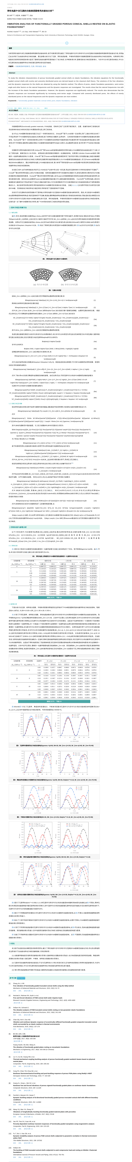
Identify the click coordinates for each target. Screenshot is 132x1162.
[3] (9, 1007)
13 (72, 463)
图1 (15, 216)
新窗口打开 (50, 597)
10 (73, 185)
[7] (9, 1071)
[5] (9, 1034)
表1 (13, 549)
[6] (9, 1057)
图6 (13, 927)
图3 (13, 707)
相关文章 (24, 108)
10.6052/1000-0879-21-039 (36, 4)
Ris (34, 108)
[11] (10, 1121)
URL (19, 991)
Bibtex (38, 108)
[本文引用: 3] (28, 1015)
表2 (13, 614)
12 (77, 185)
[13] (10, 1148)
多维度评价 (20, 108)
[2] (9, 995)
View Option (21, 978)
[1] (9, 983)
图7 (20, 707)
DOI (14, 991)
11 (75, 185)
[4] (9, 1019)
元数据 (15, 108)
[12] (10, 1133)
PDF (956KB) (10, 108)
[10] (10, 1109)
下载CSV (59, 597)
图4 (13, 913)
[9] (9, 1095)
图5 (13, 920)
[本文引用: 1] (28, 991)
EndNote (31, 108)
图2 (39, 225)
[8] (9, 1083)
